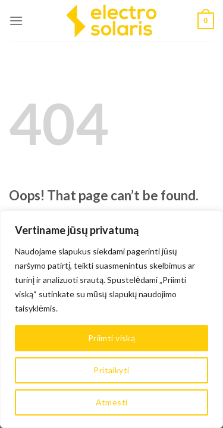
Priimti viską (111, 338)
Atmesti (112, 402)
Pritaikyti (111, 370)
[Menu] (16, 20)
